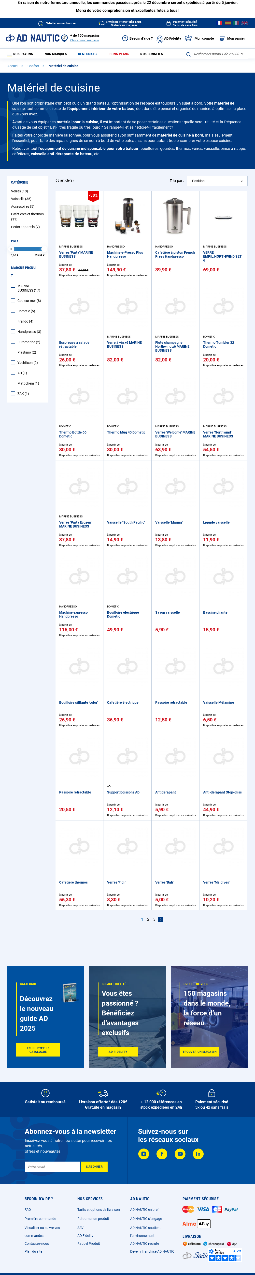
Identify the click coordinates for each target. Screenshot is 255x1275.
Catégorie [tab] (19, 185)
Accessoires (23, 209)
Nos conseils (149, 55)
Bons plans (119, 55)
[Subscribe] (94, 1167)
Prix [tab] (14, 243)
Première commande (40, 1219)
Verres (20, 193)
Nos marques (60, 55)
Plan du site (33, 1251)
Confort (34, 68)
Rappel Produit (88, 1243)
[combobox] (216, 54)
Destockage (90, 55)
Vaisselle (22, 201)
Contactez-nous (37, 1243)
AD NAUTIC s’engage (146, 1219)
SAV (80, 1228)
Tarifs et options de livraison (98, 1210)
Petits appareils (26, 229)
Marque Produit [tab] (24, 274)
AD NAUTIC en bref (144, 1210)
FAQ (28, 1210)
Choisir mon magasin (84, 40)
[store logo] (32, 38)
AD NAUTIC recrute (144, 1243)
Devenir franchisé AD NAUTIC (152, 1251)
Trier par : (177, 183)
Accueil (13, 68)
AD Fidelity (85, 1236)
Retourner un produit (93, 1219)
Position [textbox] (198, 183)
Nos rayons (22, 55)
